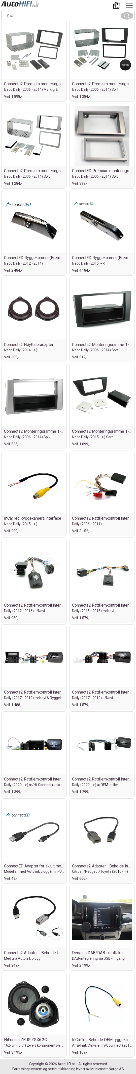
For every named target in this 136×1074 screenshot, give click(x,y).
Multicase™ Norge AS (107, 1069)
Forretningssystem (27, 1069)
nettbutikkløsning (61, 1069)
